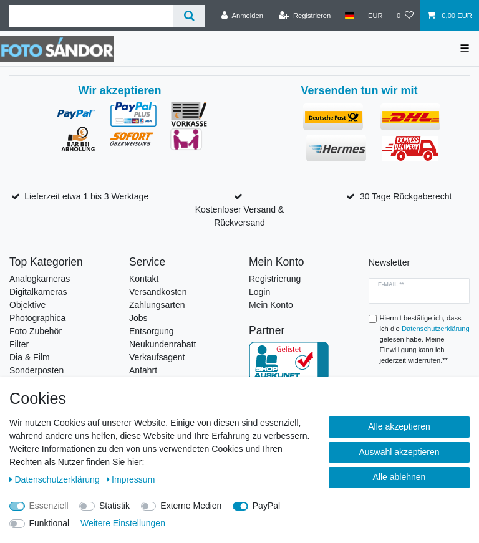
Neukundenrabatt (162, 344)
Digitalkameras (38, 292)
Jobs (138, 318)
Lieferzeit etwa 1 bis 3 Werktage (86, 196)
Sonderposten (36, 370)
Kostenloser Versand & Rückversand (239, 216)
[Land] (348, 15)
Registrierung (275, 279)
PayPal (266, 506)
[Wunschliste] (405, 15)
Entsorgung (151, 331)
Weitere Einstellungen (122, 523)
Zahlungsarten (157, 305)
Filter (19, 344)
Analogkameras (39, 279)
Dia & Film (29, 357)
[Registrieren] (304, 15)
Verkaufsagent (157, 357)
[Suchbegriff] (91, 16)
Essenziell (49, 506)
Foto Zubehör (35, 331)
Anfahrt (143, 370)
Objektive (27, 305)
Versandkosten (158, 292)
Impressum (131, 479)
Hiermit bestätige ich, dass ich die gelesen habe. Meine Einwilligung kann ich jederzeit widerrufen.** (425, 338)
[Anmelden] (242, 15)
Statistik (114, 506)
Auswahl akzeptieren (399, 452)
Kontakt (143, 279)
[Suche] (189, 16)
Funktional (49, 523)
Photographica (37, 318)
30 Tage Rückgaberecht (406, 196)
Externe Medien (190, 506)
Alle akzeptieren (399, 426)
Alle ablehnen (399, 477)
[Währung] (375, 15)
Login (259, 292)
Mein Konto (271, 305)
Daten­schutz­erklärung (55, 479)
